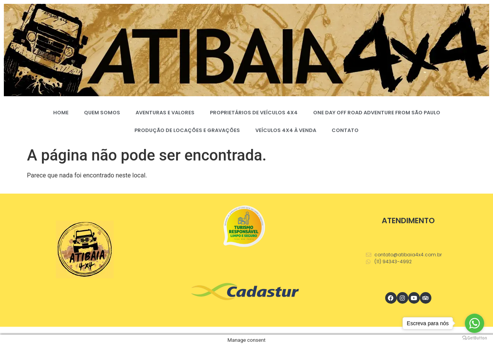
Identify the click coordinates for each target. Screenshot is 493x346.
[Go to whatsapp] (474, 323)
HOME (61, 112)
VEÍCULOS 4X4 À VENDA (285, 130)
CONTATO (345, 130)
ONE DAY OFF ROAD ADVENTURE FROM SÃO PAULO (376, 112)
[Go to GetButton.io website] (474, 338)
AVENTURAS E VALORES (165, 112)
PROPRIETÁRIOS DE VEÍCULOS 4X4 (254, 112)
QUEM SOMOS (102, 112)
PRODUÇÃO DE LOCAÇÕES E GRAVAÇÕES (187, 130)
